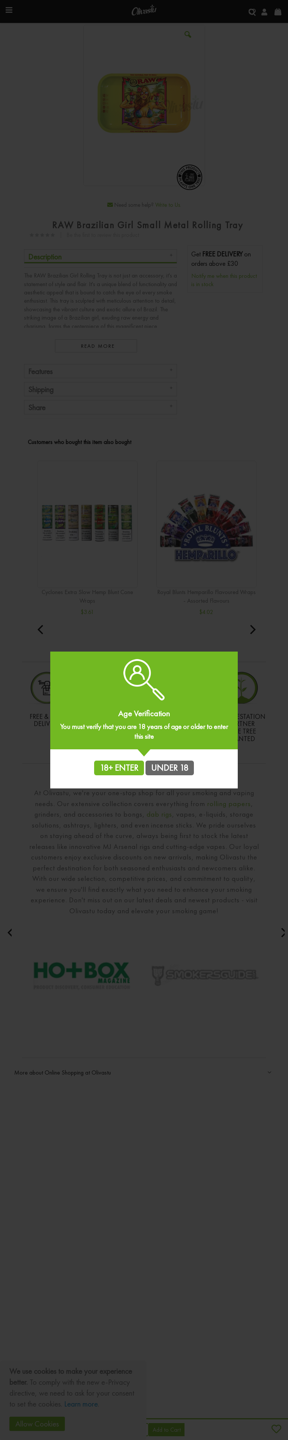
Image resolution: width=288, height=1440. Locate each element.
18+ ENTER (119, 767)
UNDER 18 (169, 767)
